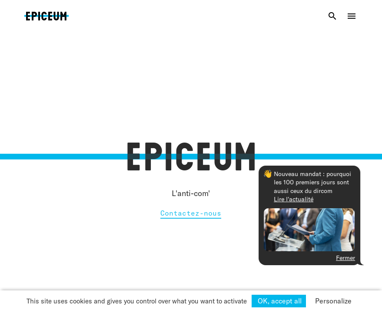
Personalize (333, 300)
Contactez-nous (190, 213)
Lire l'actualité (318, 199)
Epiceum (46, 24)
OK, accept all (279, 300)
